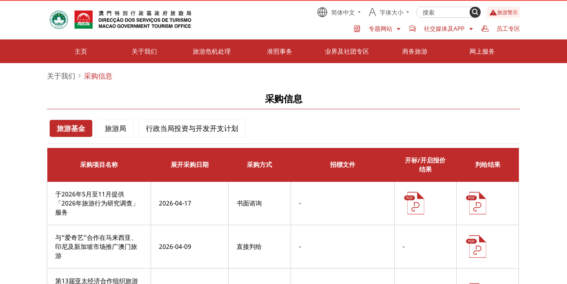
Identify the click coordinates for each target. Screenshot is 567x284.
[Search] (475, 12)
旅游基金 (71, 128)
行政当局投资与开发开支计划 (192, 128)
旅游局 (115, 128)
